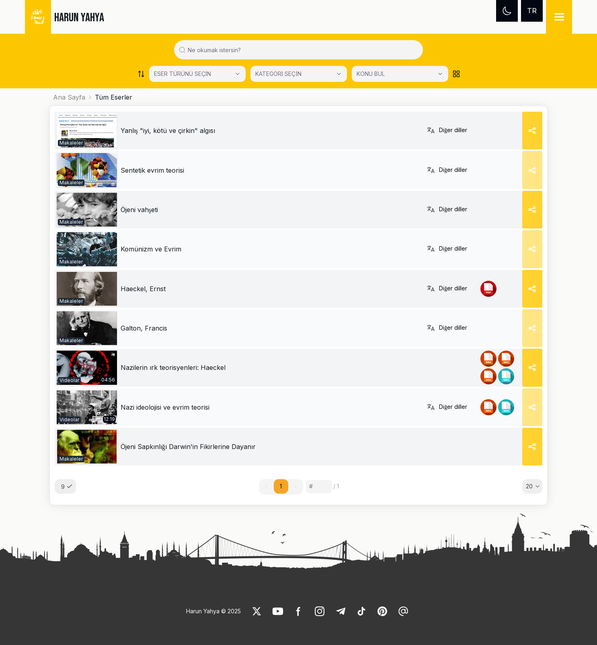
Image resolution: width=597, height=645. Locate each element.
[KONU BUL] (400, 74)
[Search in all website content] (301, 49)
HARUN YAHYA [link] (79, 17)
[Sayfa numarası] (318, 486)
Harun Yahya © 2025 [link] (213, 611)
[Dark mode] (507, 11)
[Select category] (197, 74)
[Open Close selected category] (440, 73)
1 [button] (281, 486)
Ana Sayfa (69, 97)
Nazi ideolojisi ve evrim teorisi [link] (165, 407)
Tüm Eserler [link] (113, 97)
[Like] (257, 611)
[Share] (532, 130)
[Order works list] (141, 74)
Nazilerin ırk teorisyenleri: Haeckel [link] (173, 367)
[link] (87, 130)
